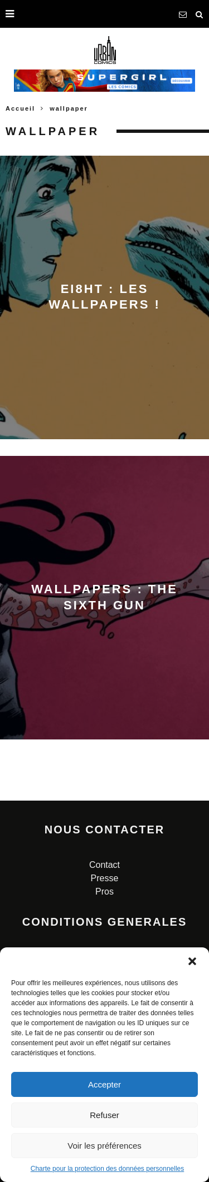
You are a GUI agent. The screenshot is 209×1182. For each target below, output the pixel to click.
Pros (104, 891)
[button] (192, 961)
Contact (104, 865)
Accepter (104, 1084)
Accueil (20, 108)
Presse (105, 878)
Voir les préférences (104, 1145)
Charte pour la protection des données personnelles (107, 1169)
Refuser (104, 1115)
